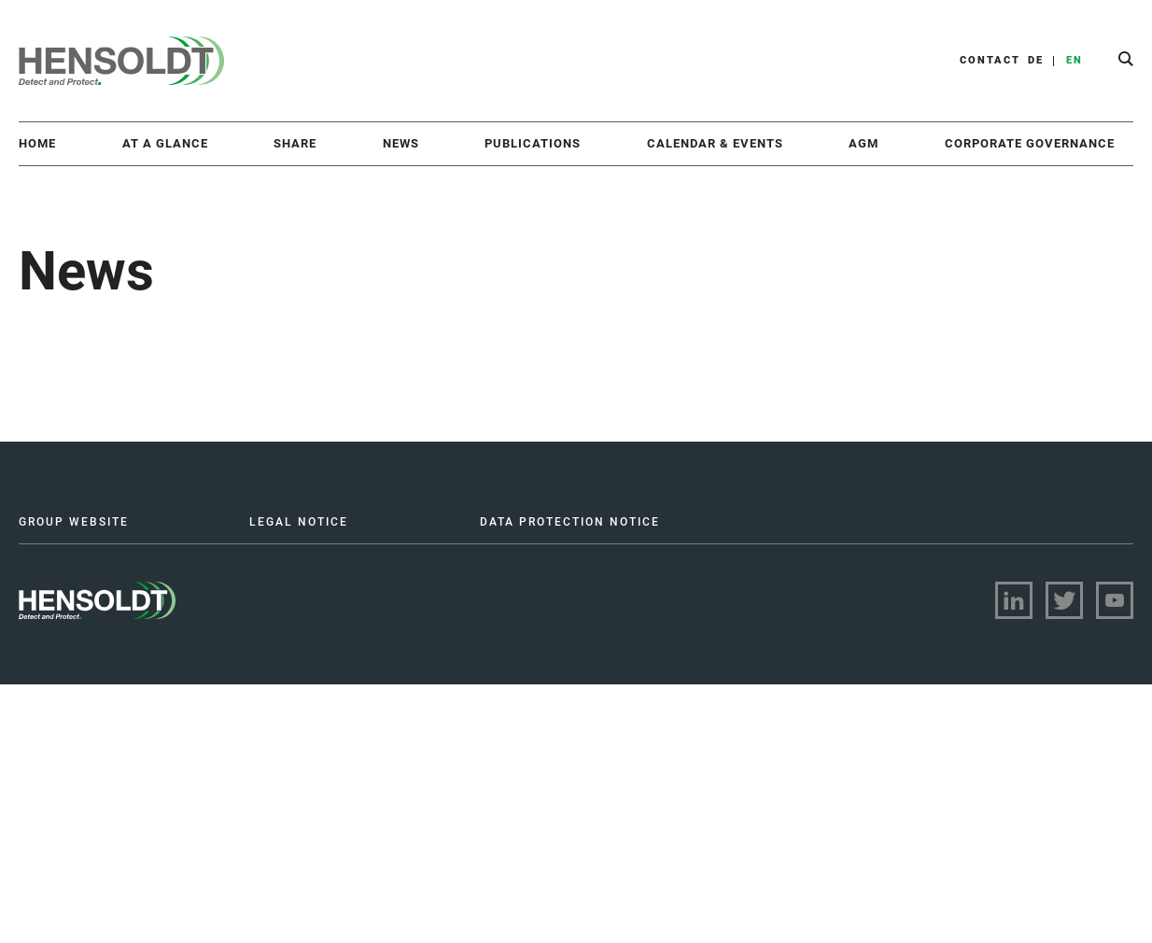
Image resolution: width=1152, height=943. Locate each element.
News (401, 143)
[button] (1125, 60)
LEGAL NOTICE (298, 521)
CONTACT (990, 60)
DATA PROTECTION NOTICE (570, 521)
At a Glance (165, 143)
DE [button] (1036, 60)
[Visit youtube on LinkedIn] (1114, 600)
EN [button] (1074, 60)
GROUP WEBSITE (74, 521)
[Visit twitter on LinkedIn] (1064, 600)
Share (295, 143)
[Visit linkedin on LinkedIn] (1014, 600)
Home (37, 143)
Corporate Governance (1030, 143)
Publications (533, 143)
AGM (863, 143)
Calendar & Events (715, 143)
